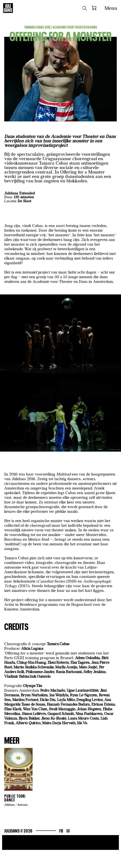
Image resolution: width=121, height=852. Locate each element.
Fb (61, 830)
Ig (68, 830)
